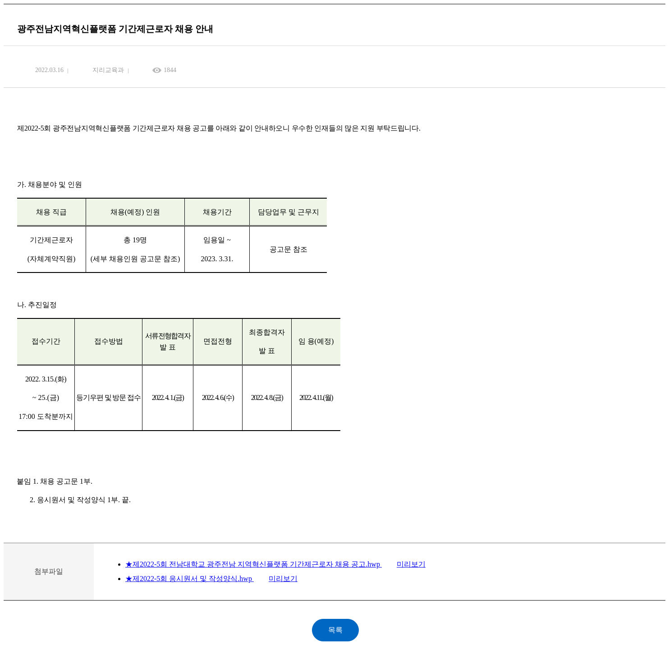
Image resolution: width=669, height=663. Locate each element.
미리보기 (411, 564)
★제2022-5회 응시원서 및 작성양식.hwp (189, 578)
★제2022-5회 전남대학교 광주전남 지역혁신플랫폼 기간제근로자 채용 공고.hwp (253, 564)
